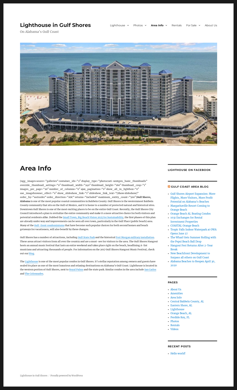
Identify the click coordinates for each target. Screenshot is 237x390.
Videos (174, 329)
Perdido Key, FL (180, 317)
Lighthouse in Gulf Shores (55, 25)
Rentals (177, 25)
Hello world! (177, 353)
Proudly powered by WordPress (66, 375)
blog (31, 253)
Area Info (157, 25)
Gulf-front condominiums (49, 225)
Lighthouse (117, 25)
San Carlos (150, 269)
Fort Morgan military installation (135, 237)
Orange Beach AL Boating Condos (190, 213)
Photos (138, 25)
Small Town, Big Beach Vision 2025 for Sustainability (93, 217)
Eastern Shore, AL (181, 305)
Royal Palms (76, 269)
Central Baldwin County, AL (187, 301)
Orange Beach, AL (181, 313)
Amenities (176, 293)
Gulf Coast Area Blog (189, 186)
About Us (211, 25)
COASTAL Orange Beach (184, 225)
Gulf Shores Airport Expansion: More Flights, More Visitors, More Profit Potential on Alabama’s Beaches (192, 197)
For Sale (191, 25)
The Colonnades (34, 273)
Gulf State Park (86, 237)
